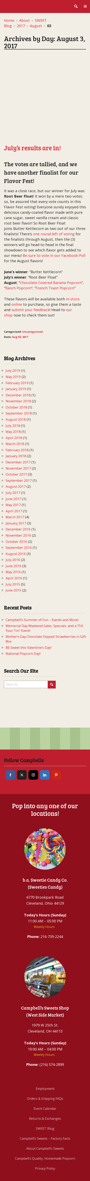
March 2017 (15, 487)
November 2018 (18, 371)
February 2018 (17, 419)
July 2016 (13, 529)
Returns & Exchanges (45, 1088)
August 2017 (16, 456)
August (36, 25)
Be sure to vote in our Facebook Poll (54, 225)
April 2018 (14, 407)
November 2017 (18, 438)
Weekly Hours (44, 896)
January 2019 (16, 358)
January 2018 (16, 426)
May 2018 (13, 401)
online (16, 274)
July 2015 (13, 554)
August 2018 (16, 389)
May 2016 (13, 542)
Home (9, 20)
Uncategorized (32, 302)
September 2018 (19, 383)
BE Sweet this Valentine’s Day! (28, 617)
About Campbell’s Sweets (45, 1118)
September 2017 (19, 450)
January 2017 (16, 493)
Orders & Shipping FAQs (45, 1068)
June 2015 (13, 560)
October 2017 (16, 444)
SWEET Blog (45, 1098)
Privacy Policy (45, 1138)
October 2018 (16, 377)
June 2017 (13, 468)
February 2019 (17, 352)
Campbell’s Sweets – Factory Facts (45, 1108)
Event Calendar (45, 1078)
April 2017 (14, 481)
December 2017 (18, 432)
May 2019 (13, 346)
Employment (45, 1058)
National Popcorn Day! (23, 623)
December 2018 (18, 365)
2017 (21, 25)
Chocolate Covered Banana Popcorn (51, 252)
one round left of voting (53, 204)
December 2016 (18, 499)
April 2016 (14, 548)
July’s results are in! (32, 118)
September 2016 (19, 517)
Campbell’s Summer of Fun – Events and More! (42, 589)
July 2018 (13, 395)
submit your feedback (30, 279)
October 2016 (16, 511)
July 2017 (13, 462)
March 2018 (15, 413)
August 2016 (16, 523)
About (24, 20)
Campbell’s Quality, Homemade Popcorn (45, 1128)
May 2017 (13, 474)
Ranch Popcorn (18, 258)
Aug (14, 307)
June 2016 (13, 535)
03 (19, 307)
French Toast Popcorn (55, 258)
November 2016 (18, 505)
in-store (73, 269)
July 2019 (13, 340)
